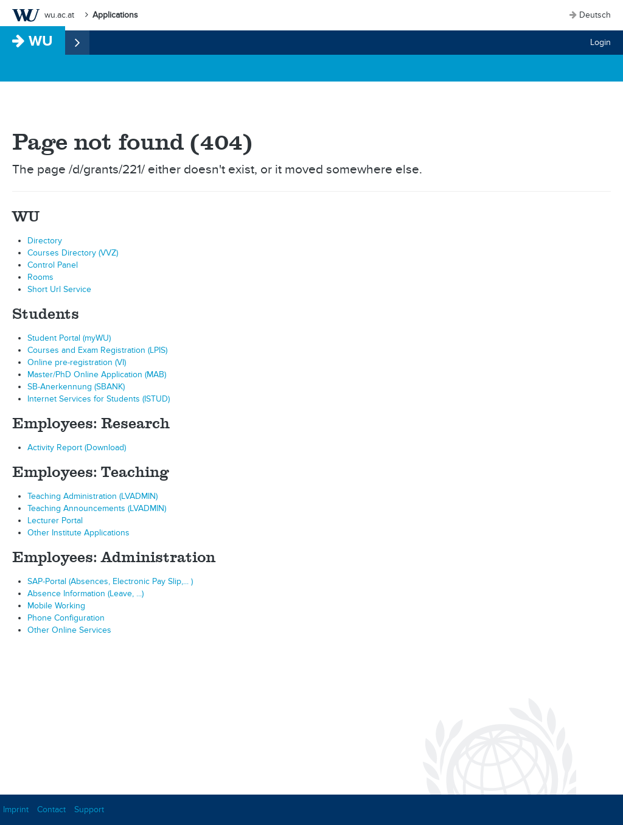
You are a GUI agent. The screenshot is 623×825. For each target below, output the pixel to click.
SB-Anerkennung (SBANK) (76, 386)
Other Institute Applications (78, 532)
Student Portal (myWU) (69, 338)
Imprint (16, 809)
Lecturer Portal (55, 520)
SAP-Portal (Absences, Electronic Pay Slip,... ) (110, 581)
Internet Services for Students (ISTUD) (98, 399)
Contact (51, 809)
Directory (44, 240)
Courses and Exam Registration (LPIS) (97, 350)
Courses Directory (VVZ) (72, 253)
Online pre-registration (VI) (76, 362)
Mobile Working (56, 605)
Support (89, 809)
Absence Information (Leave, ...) (85, 593)
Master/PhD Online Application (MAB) (96, 374)
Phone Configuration (66, 618)
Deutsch (595, 15)
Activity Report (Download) (76, 447)
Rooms (40, 277)
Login (600, 42)
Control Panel (52, 265)
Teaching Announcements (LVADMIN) (96, 508)
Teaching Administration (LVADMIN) (92, 496)
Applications (115, 15)
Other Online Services (69, 630)
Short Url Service (59, 289)
